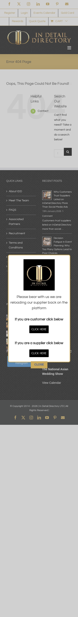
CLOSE (39, 261)
